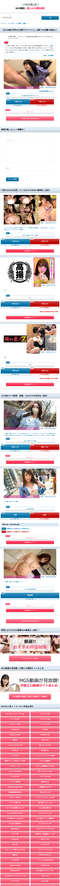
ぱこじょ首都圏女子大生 (45, 523)
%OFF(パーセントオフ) (45, 585)
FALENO (15, 742)
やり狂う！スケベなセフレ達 (15, 674)
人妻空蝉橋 (15, 648)
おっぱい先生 (15, 695)
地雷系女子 (15, 732)
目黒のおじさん (15, 758)
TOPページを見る (30, 773)
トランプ (15, 643)
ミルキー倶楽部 (45, 726)
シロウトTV (45, 470)
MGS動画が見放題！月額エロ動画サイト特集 (30, 453)
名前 (7, 139)
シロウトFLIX (45, 533)
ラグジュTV (45, 476)
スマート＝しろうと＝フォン (15, 669)
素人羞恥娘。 (15, 716)
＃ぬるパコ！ (45, 700)
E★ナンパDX (15, 554)
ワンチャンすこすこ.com (45, 554)
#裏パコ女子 (45, 664)
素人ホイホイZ (45, 502)
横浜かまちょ (15, 685)
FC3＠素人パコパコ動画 (45, 575)
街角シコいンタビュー (15, 753)
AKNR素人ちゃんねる (15, 575)
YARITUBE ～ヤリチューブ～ (15, 632)
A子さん (45, 632)
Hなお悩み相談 (45, 564)
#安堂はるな (25, 351)
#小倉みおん (17, 351)
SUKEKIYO (45, 491)
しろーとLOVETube (45, 617)
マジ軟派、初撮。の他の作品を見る (30, 89)
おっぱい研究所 (15, 580)
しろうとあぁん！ (45, 706)
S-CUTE (15, 512)
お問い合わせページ (30, 825)
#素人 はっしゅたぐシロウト (15, 664)
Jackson (15, 486)
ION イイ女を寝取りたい (15, 564)
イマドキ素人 (15, 559)
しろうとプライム (45, 606)
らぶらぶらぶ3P (45, 690)
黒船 (15, 496)
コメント (10, 111)
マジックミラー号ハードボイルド (45, 716)
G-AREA (15, 617)
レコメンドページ (30, 434)
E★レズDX (15, 653)
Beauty (45, 638)
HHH (15, 658)
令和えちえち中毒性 (14, 690)
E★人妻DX (44, 648)
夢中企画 (15, 585)
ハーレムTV (45, 481)
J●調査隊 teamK (45, 543)
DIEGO (45, 679)
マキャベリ (15, 747)
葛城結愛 (30, 389)
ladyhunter (15, 627)
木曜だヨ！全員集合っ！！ (45, 591)
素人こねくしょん (45, 528)
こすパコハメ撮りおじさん (15, 606)
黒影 (15, 611)
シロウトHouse (15, 528)
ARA (45, 486)
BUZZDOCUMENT (15, 543)
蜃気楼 (45, 711)
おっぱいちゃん (45, 580)
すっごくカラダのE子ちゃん (45, 643)
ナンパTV (30, 82)
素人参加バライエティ (45, 627)
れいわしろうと (45, 570)
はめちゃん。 (15, 726)
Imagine (15, 596)
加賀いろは (15, 299)
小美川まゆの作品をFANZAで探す (49, 223)
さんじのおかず (45, 737)
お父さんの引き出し (15, 700)
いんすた (15, 533)
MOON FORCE (45, 611)
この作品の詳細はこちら (46, 61)
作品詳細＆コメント (30, 192)
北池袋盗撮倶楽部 (15, 549)
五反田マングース (45, 758)
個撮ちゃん (45, 732)
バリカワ (45, 601)
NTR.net (45, 496)
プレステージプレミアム (15, 470)
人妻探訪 (15, 711)
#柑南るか (10, 351)
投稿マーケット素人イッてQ (15, 517)
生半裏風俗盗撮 (45, 658)
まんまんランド (45, 721)
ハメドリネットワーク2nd (45, 512)
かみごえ (45, 669)
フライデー (15, 721)
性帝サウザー (45, 695)
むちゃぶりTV (15, 706)
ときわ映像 (45, 753)
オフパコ (15, 638)
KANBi (15, 507)
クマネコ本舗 (15, 538)
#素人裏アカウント (45, 559)
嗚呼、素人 (44, 763)
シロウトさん (45, 674)
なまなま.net (15, 491)
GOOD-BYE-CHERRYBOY (15, 737)
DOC (15, 601)
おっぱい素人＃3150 (15, 570)
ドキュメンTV (15, 481)
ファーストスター (45, 747)
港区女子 (45, 538)
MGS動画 (50, 55)
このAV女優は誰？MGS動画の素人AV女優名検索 (29, 821)
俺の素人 (45, 507)
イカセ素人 (45, 742)
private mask (15, 622)
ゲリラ (15, 591)
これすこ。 (15, 523)
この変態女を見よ (45, 653)
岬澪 (15, 338)
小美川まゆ (18, 72)
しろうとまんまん (15, 502)
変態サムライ (15, 763)
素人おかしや (45, 549)
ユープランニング (45, 685)
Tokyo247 (45, 622)
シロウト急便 (45, 517)
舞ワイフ (45, 596)
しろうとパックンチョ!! (15, 679)
